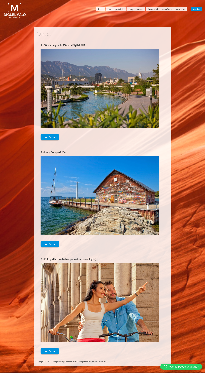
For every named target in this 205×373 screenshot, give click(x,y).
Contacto (180, 9)
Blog (131, 9)
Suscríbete (167, 9)
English (196, 9)
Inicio (100, 9)
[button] (181, 367)
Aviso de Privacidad (71, 362)
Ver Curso (50, 137)
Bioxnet (103, 362)
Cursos (140, 9)
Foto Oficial (153, 9)
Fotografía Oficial (85, 362)
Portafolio (119, 9)
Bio (109, 9)
